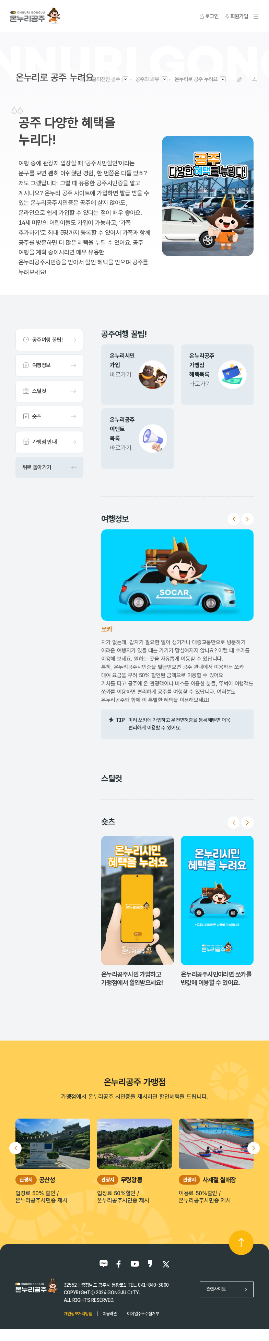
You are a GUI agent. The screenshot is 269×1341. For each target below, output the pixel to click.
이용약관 (110, 1313)
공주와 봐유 (147, 79)
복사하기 (239, 80)
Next (247, 519)
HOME (82, 79)
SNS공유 (254, 80)
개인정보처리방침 (78, 1313)
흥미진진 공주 (106, 79)
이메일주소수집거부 (143, 1313)
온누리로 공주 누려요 (196, 79)
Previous (233, 519)
